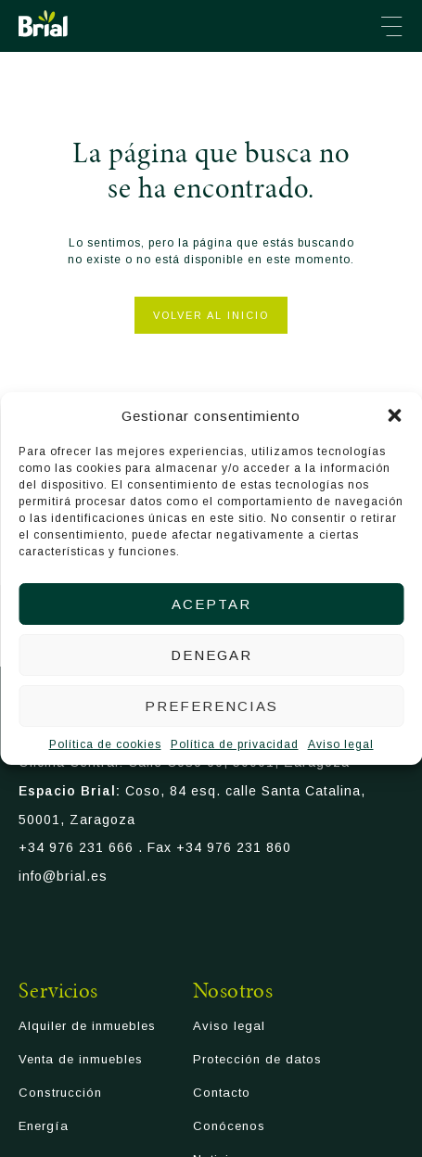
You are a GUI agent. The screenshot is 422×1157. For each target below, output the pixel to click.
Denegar (211, 655)
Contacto (221, 1093)
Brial (43, 23)
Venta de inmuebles (81, 1059)
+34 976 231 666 (76, 847)
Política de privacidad (235, 744)
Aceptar (211, 604)
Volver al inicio (211, 315)
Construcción (60, 1093)
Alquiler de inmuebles (87, 1026)
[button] (394, 415)
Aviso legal (341, 744)
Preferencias (211, 706)
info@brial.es (63, 876)
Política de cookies (105, 744)
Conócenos (229, 1126)
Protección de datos (257, 1059)
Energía (44, 1126)
